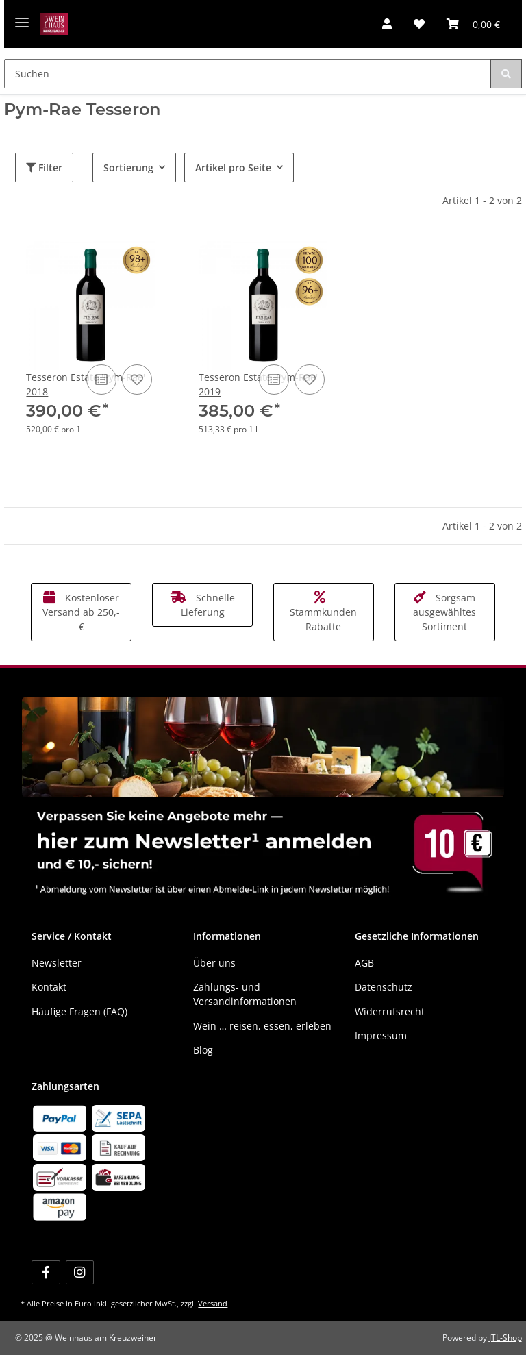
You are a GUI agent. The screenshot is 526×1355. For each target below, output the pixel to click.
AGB (364, 962)
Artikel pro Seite (233, 167)
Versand (212, 1303)
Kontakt (49, 986)
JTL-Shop (505, 1337)
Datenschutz (383, 986)
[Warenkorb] (473, 24)
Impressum (381, 1035)
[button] (387, 24)
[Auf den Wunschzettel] (137, 379)
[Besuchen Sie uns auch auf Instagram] (80, 1272)
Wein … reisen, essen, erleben (262, 1025)
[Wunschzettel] (419, 24)
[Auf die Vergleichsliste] (101, 379)
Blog (203, 1049)
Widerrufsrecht (390, 1011)
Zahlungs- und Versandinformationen (245, 994)
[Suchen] (247, 73)
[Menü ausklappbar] (22, 17)
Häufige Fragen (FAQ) (79, 1011)
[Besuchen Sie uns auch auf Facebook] (46, 1272)
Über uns (214, 962)
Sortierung (128, 167)
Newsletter (57, 962)
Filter (44, 167)
